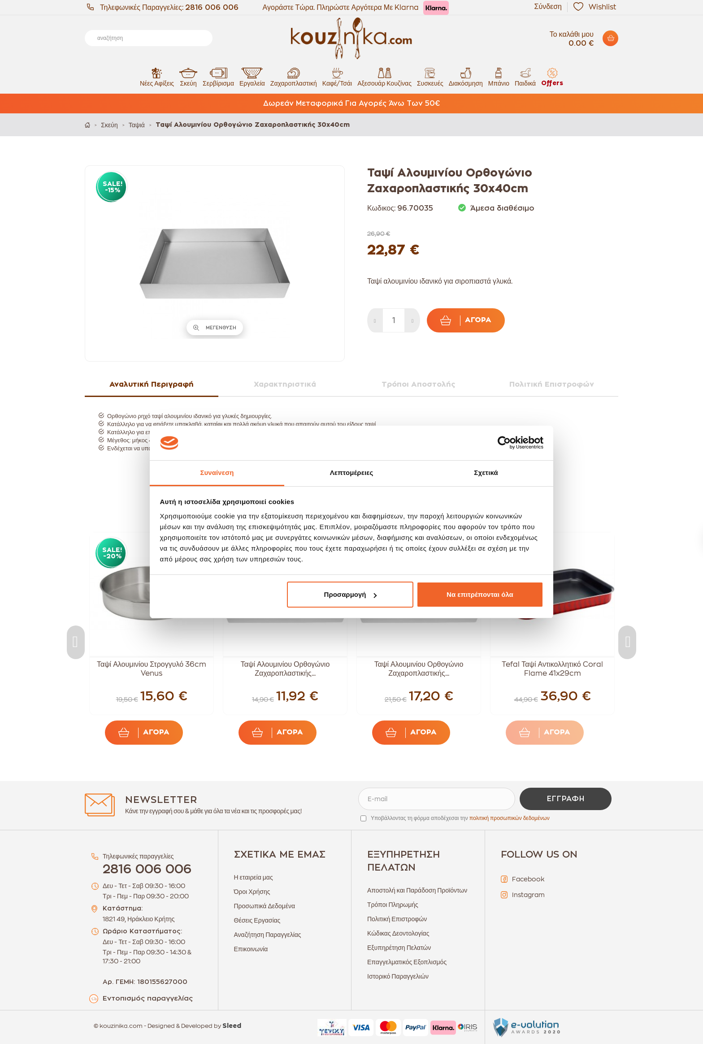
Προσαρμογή (350, 594)
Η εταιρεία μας (253, 877)
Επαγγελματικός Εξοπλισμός (407, 962)
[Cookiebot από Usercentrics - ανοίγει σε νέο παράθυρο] (504, 443)
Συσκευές (430, 76)
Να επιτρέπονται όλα (480, 594)
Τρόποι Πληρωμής (392, 905)
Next (627, 642)
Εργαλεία (252, 76)
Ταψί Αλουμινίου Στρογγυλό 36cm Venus (151, 669)
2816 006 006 (212, 7)
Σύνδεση (548, 6)
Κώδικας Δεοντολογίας (398, 933)
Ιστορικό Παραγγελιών (398, 976)
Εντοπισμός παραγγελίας (148, 998)
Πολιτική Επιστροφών (397, 919)
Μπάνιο (498, 76)
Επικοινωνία (251, 949)
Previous (76, 642)
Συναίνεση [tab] (217, 472)
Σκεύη (188, 76)
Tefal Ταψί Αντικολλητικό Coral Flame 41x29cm (552, 669)
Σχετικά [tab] (486, 472)
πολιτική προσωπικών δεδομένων (509, 818)
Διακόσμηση (466, 76)
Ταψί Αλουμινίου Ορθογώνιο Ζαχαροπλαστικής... (285, 669)
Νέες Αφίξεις (157, 76)
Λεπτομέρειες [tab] (351, 472)
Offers (552, 76)
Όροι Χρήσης (252, 892)
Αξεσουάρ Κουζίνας (384, 76)
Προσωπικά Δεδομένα (264, 906)
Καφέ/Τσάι (337, 76)
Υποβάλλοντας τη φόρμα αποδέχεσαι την (460, 818)
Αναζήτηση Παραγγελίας (267, 935)
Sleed (231, 1026)
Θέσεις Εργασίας (257, 920)
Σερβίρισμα (218, 76)
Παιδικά (525, 76)
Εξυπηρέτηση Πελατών (399, 948)
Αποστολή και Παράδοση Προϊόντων (417, 890)
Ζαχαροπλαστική (293, 76)
